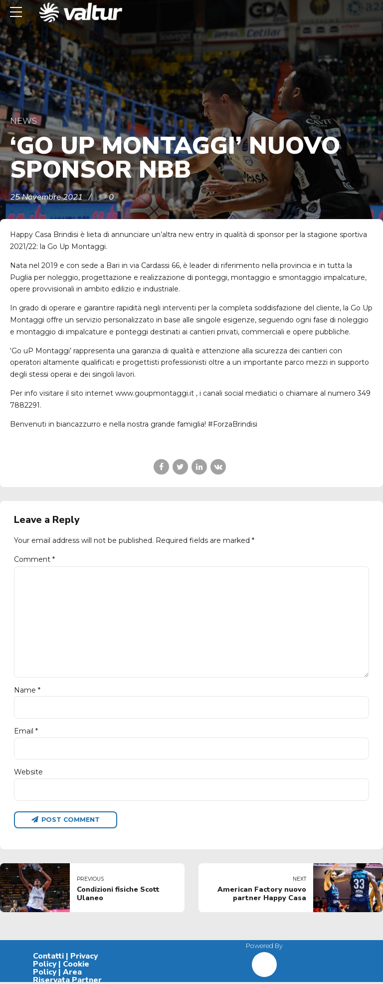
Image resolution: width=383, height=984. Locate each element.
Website (28, 773)
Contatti (48, 958)
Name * (27, 691)
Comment (34, 559)
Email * (26, 732)
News (23, 121)
